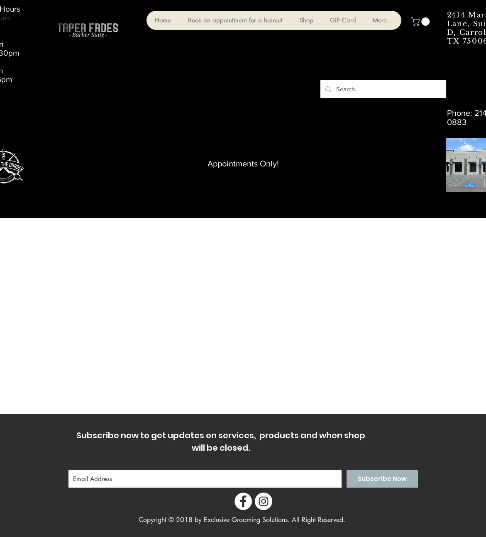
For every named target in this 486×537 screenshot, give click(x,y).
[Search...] (382, 89)
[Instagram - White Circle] (263, 501)
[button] (421, 21)
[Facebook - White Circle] (243, 501)
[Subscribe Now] (382, 479)
